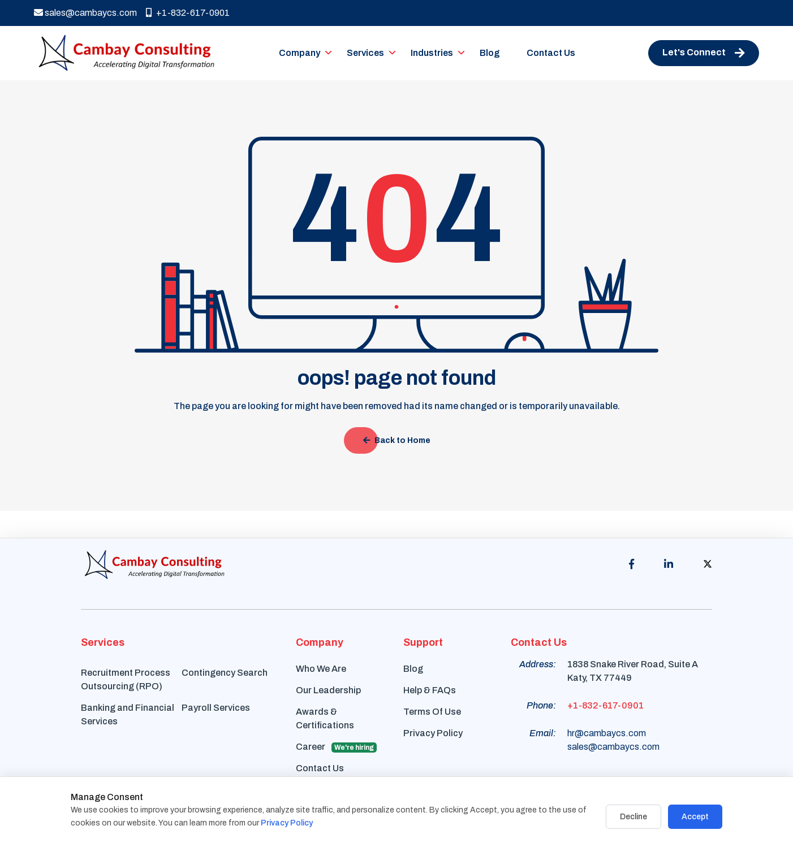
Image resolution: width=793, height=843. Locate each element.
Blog (490, 53)
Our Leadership (328, 690)
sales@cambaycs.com (85, 13)
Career (336, 747)
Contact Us (551, 53)
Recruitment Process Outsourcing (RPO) (125, 679)
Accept (695, 816)
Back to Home (396, 440)
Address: (537, 664)
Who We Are (321, 668)
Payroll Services (216, 707)
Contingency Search (225, 672)
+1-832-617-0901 (188, 13)
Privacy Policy (433, 733)
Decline (633, 816)
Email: (542, 733)
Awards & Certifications (325, 718)
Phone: (541, 705)
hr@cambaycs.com (606, 733)
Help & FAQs (429, 690)
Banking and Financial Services (127, 714)
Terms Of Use (432, 711)
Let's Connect (703, 53)
